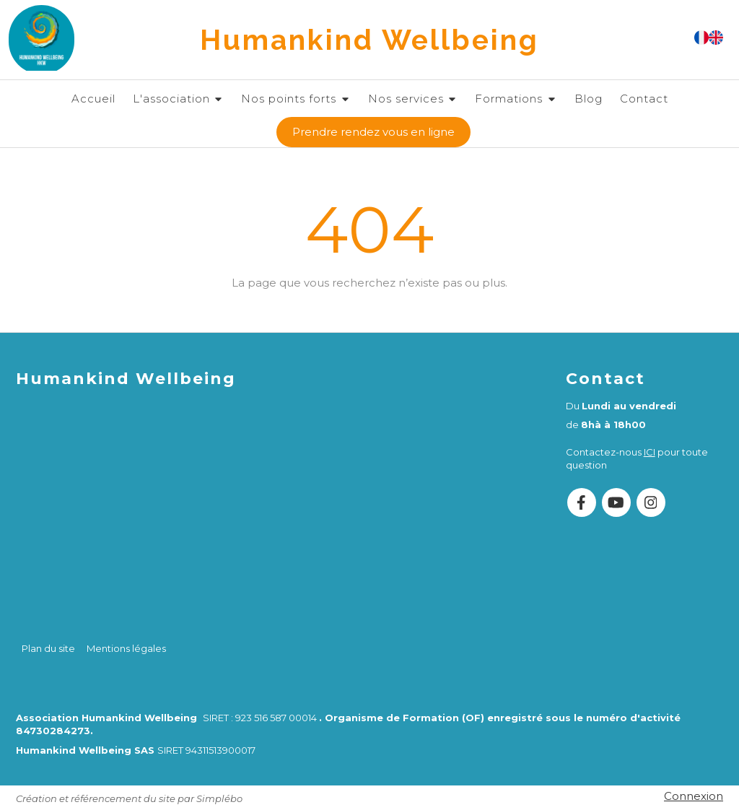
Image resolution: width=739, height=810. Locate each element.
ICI (649, 452)
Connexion (693, 796)
